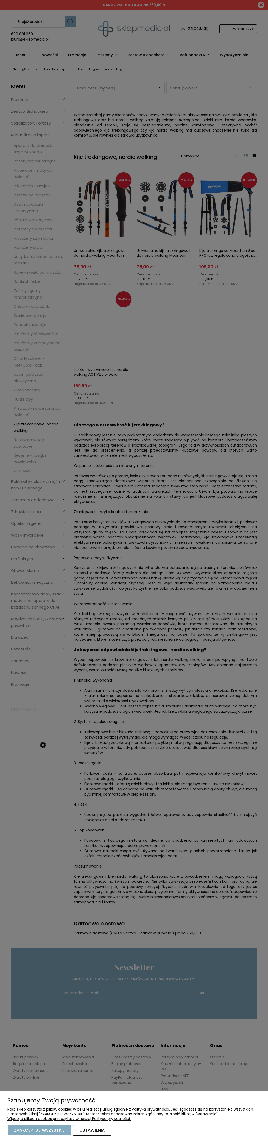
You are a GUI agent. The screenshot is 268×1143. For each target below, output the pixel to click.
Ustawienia (92, 1130)
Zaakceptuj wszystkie (39, 1130)
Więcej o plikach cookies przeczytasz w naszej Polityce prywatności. (69, 1118)
